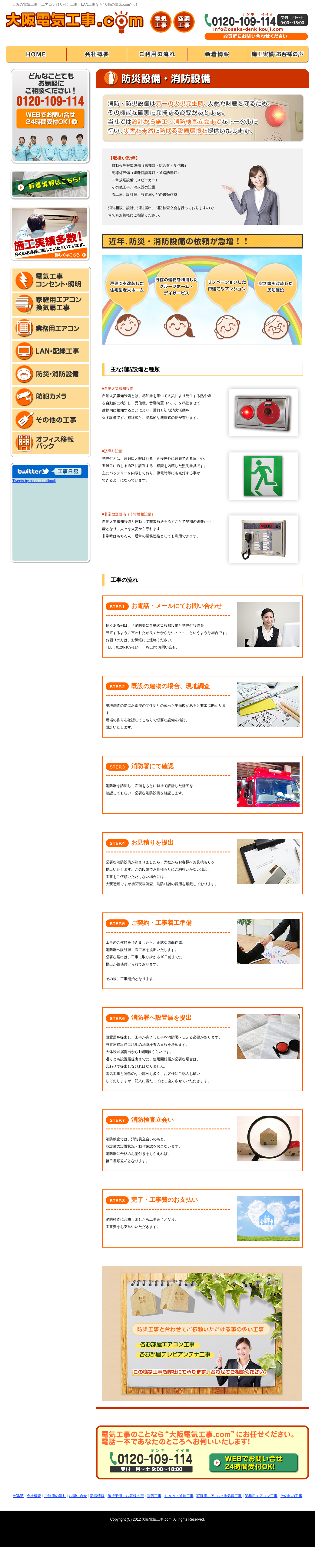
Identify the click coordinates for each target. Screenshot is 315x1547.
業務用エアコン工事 (261, 1496)
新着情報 (97, 1496)
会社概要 (34, 1496)
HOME (18, 1496)
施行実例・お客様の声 (126, 1496)
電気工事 (154, 1496)
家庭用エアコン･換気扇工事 (219, 1496)
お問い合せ (78, 1496)
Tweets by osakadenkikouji (34, 481)
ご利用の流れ (55, 1496)
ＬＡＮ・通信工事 (179, 1496)
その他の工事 (291, 1496)
